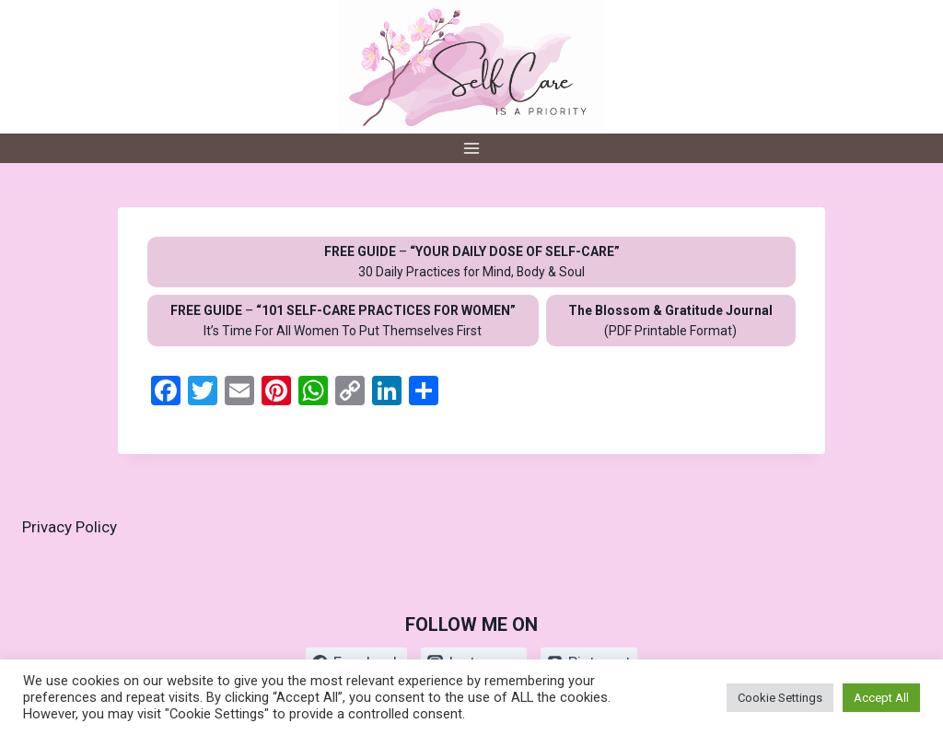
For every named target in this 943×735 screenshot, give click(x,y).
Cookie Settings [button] (780, 698)
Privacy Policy (69, 527)
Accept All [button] (881, 698)
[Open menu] (472, 148)
